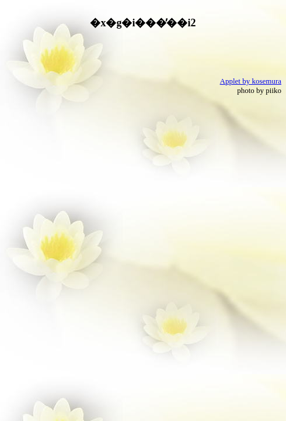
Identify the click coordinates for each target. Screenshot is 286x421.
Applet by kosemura (250, 81)
